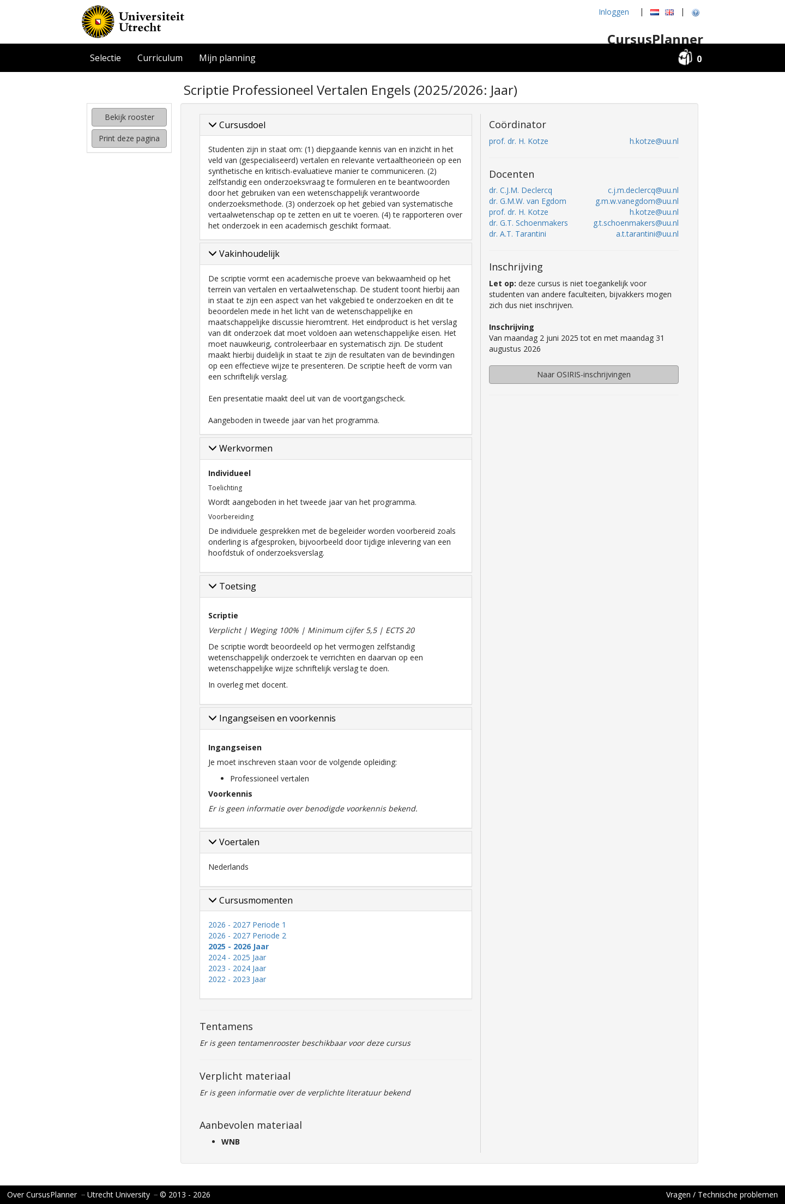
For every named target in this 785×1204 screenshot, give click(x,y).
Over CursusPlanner (42, 1194)
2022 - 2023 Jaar (237, 979)
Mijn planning (227, 58)
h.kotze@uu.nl (654, 141)
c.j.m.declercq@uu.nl (643, 190)
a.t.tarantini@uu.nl (647, 233)
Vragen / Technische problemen (722, 1194)
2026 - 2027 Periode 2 (247, 935)
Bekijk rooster (129, 117)
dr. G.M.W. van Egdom (527, 201)
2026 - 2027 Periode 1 (247, 924)
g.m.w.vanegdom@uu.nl (637, 201)
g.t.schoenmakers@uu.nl (636, 223)
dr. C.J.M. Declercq (520, 190)
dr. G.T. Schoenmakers (528, 223)
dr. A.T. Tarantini (517, 233)
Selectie (105, 58)
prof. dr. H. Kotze (518, 141)
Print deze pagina (129, 138)
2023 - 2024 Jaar (237, 968)
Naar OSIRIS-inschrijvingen (584, 374)
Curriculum (160, 58)
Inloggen (614, 12)
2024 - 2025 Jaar (237, 957)
